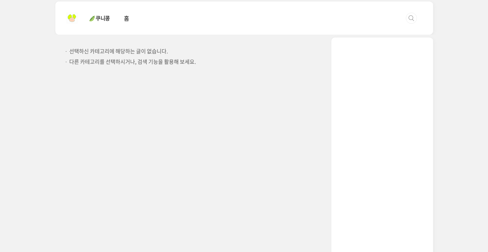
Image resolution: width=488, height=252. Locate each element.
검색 (411, 18)
